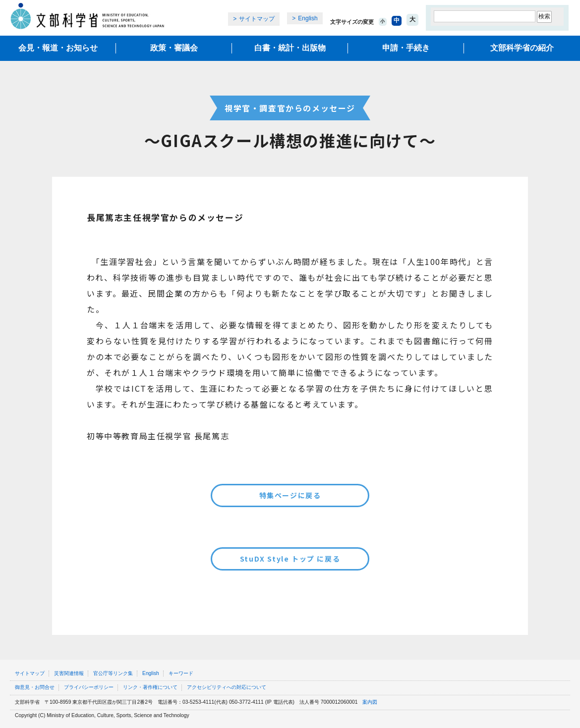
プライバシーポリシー (89, 687)
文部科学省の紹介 (522, 48)
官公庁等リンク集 (113, 673)
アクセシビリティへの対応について (226, 687)
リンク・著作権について (150, 687)
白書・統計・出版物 (290, 48)
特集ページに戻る (290, 495)
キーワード (181, 673)
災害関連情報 (69, 673)
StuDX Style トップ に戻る (290, 559)
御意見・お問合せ (35, 687)
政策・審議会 (174, 48)
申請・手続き (406, 48)
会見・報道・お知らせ (58, 48)
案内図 (369, 702)
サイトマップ (257, 18)
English (307, 18)
